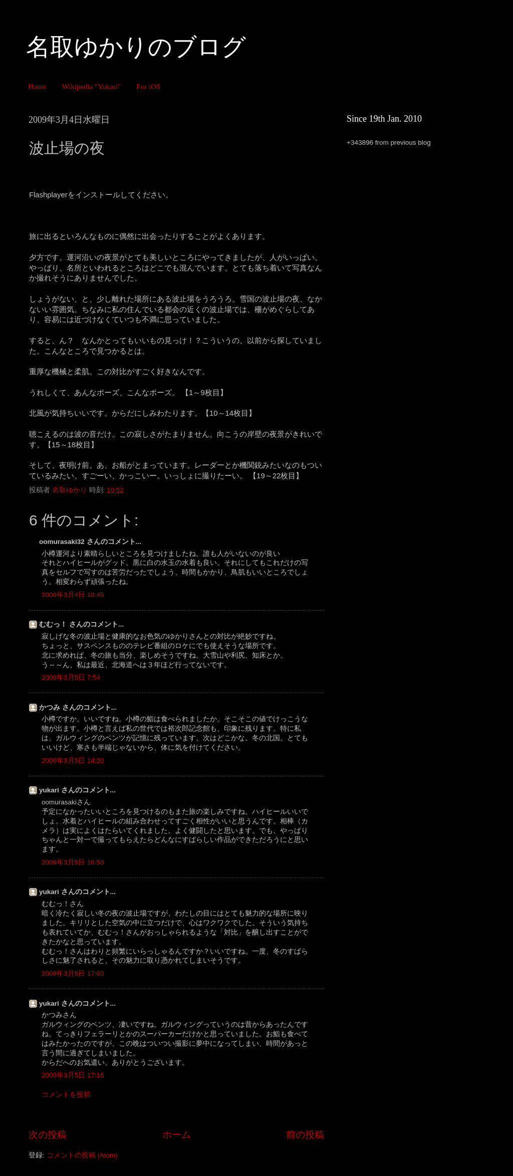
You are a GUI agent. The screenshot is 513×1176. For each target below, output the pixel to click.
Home (37, 87)
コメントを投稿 (66, 1094)
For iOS (148, 87)
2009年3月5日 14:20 (73, 760)
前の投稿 (305, 1134)
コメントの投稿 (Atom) (82, 1155)
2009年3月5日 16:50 (73, 862)
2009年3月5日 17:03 (73, 973)
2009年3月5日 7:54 (71, 677)
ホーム (176, 1134)
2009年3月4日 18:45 (73, 595)
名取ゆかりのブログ (136, 47)
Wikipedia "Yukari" (91, 87)
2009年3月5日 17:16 (73, 1075)
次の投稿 (48, 1134)
